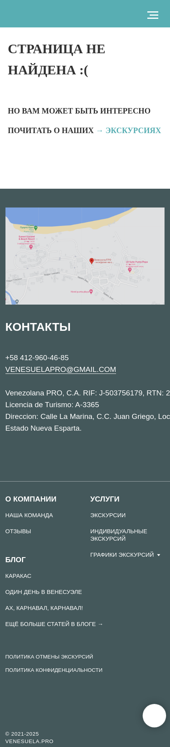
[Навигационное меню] (152, 15)
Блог (15, 560)
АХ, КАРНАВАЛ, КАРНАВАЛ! (44, 607)
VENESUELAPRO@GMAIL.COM (60, 369)
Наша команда (29, 515)
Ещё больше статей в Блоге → (54, 624)
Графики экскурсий (122, 554)
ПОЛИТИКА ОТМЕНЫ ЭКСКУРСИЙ (49, 657)
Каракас (18, 575)
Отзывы (18, 531)
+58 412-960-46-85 (37, 358)
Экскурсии (107, 515)
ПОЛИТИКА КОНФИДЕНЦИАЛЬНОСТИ (54, 670)
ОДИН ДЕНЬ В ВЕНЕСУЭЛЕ (43, 591)
